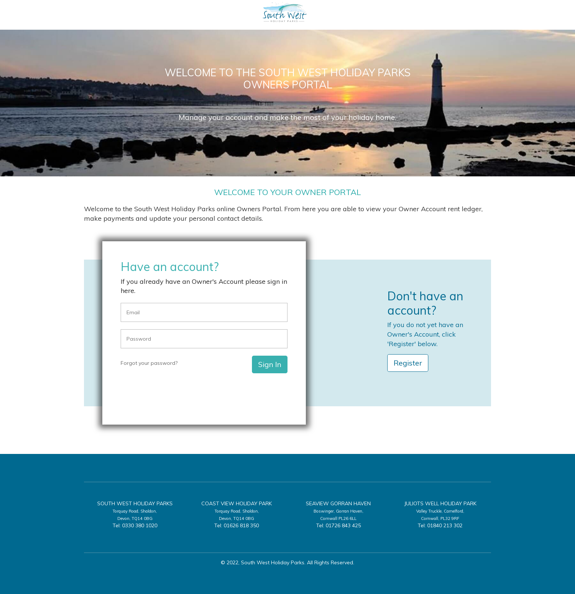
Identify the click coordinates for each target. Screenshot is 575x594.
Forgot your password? (149, 363)
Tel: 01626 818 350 (236, 525)
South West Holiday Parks (135, 503)
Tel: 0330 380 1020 (135, 525)
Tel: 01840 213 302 (440, 525)
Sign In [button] (269, 364)
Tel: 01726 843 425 (338, 525)
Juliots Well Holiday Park (440, 503)
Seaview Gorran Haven (338, 503)
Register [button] (407, 362)
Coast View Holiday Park (236, 503)
